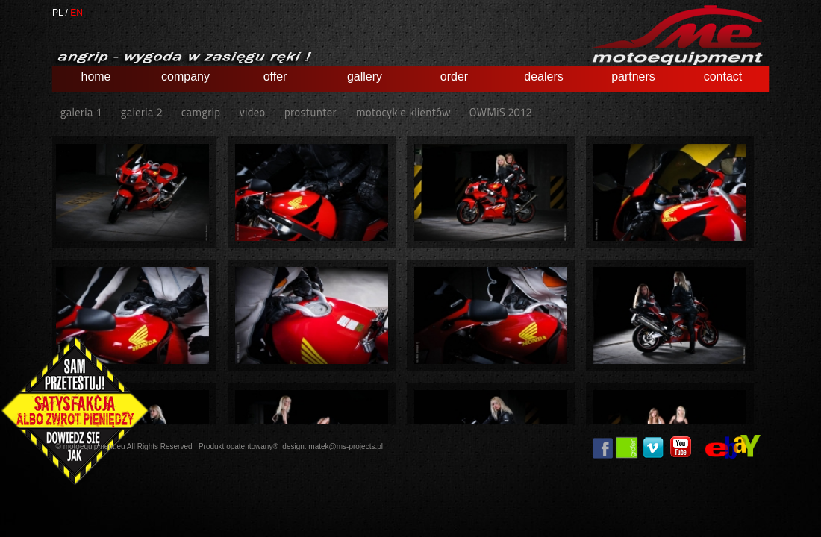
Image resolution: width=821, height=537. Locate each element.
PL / (60, 12)
